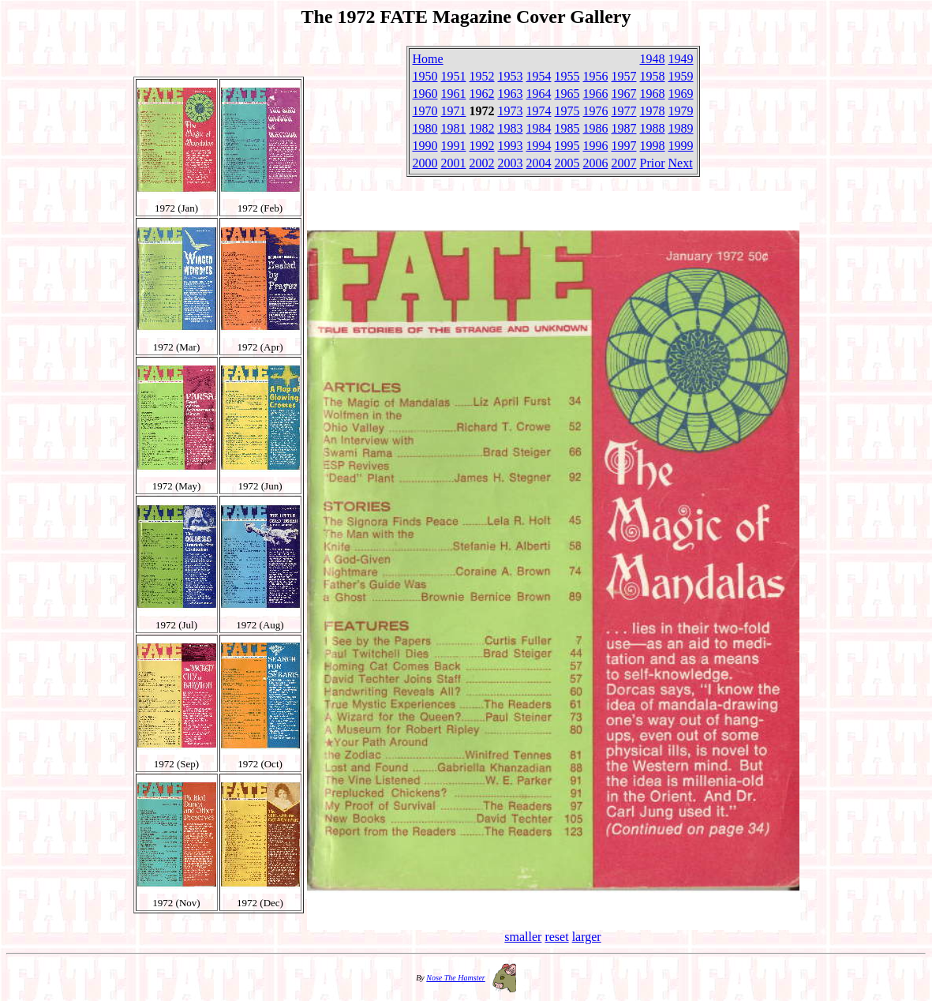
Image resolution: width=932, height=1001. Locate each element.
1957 (624, 76)
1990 (425, 145)
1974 (539, 111)
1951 (453, 76)
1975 (567, 111)
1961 (453, 93)
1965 (567, 93)
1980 (425, 128)
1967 (624, 93)
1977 (624, 111)
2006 (595, 163)
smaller (522, 936)
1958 (652, 76)
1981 (453, 128)
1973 (510, 111)
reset (556, 936)
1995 (567, 145)
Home (428, 59)
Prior (652, 163)
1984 (539, 128)
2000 (425, 163)
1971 (453, 111)
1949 (681, 59)
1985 (567, 128)
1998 (652, 145)
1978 (652, 111)
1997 (624, 145)
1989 (681, 128)
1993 (510, 145)
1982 (482, 128)
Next (680, 163)
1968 (652, 93)
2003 (510, 163)
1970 (425, 111)
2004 (539, 163)
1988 (652, 128)
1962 (482, 93)
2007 (624, 163)
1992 (482, 145)
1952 (482, 76)
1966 (595, 93)
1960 (425, 93)
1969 (681, 93)
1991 (453, 145)
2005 (567, 163)
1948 (652, 59)
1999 (681, 145)
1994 (539, 145)
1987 (624, 128)
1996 (595, 145)
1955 (567, 76)
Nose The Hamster (455, 977)
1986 (595, 128)
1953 (510, 76)
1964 (539, 93)
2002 (482, 163)
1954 (539, 76)
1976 (595, 111)
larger (586, 936)
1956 (595, 76)
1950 (425, 76)
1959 (681, 76)
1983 (510, 128)
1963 (510, 93)
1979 (681, 111)
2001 (453, 163)
